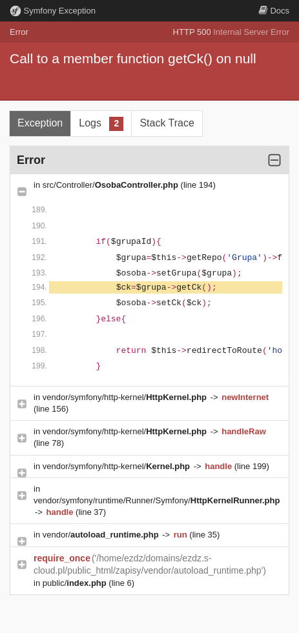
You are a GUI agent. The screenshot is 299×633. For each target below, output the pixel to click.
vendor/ (102, 534)
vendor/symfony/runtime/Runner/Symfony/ (157, 500)
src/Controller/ (112, 185)
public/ (76, 583)
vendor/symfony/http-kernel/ (126, 397)
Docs (273, 10)
